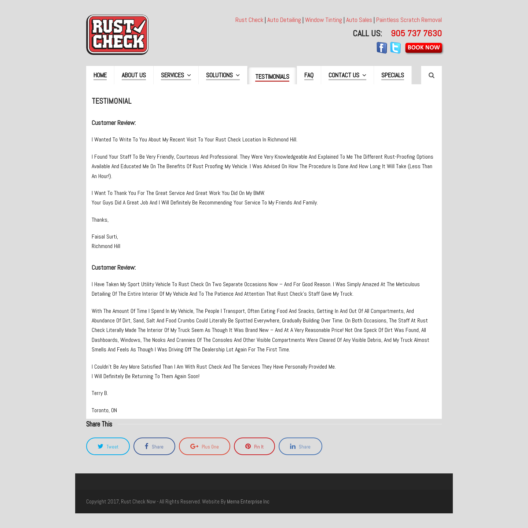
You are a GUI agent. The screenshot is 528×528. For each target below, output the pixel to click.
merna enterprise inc (248, 501)
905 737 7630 (416, 33)
